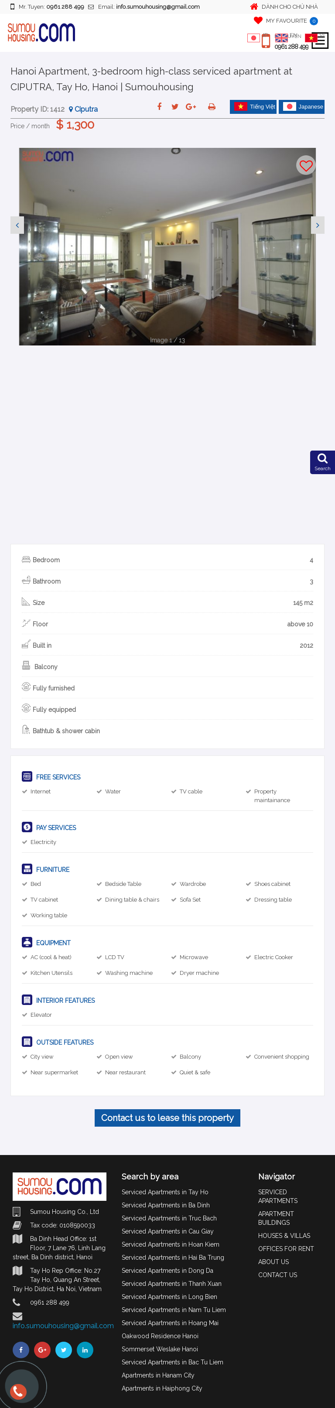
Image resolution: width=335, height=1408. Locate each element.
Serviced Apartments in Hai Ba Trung (173, 1257)
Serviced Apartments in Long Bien (169, 1296)
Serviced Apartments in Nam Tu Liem (174, 1309)
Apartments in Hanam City (158, 1375)
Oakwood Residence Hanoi (160, 1336)
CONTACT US (277, 1274)
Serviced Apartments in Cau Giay (168, 1231)
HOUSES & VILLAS (284, 1235)
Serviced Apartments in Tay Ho (165, 1192)
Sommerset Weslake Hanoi (160, 1349)
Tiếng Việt (254, 106)
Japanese (303, 106)
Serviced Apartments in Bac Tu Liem (172, 1362)
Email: (144, 6)
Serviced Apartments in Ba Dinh (166, 1205)
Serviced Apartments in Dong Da (167, 1270)
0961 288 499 (291, 46)
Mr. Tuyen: (47, 6)
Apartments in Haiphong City (162, 1388)
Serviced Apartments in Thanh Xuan (172, 1283)
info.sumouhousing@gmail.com (63, 1326)
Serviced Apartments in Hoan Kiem (170, 1244)
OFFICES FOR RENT (286, 1248)
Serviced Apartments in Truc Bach (169, 1218)
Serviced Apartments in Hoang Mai (170, 1322)
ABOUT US (273, 1261)
